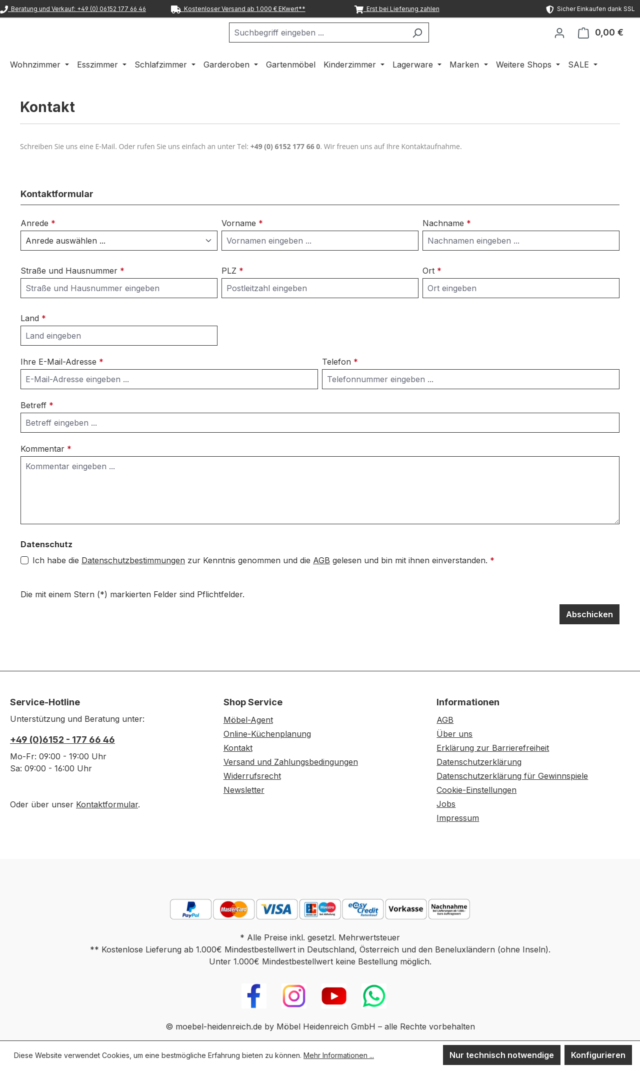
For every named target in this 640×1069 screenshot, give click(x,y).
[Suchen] (442, 46)
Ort (432, 297)
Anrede (38, 249)
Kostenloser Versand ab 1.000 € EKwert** (238, 9)
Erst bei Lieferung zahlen (397, 9)
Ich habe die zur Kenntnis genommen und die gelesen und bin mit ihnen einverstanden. (263, 586)
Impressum (457, 818)
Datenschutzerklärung (479, 762)
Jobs (446, 804)
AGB (321, 586)
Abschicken (589, 640)
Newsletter (244, 790)
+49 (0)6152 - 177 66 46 (62, 739)
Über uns (454, 734)
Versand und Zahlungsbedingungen (291, 762)
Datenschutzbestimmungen (133, 586)
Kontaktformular (107, 804)
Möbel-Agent (248, 720)
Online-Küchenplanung (267, 734)
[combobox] (342, 46)
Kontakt (238, 748)
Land (33, 344)
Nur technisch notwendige (502, 1055)
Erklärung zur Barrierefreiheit (492, 748)
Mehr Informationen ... (339, 1055)
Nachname (446, 249)
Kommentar (46, 475)
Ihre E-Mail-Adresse (62, 388)
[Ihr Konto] (560, 46)
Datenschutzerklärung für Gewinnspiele (512, 776)
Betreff (37, 431)
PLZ (233, 297)
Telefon (340, 388)
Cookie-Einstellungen (476, 790)
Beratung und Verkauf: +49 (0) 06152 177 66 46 (73, 9)
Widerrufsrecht (252, 776)
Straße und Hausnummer (72, 297)
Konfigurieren (598, 1055)
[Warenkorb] (601, 46)
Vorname (242, 249)
